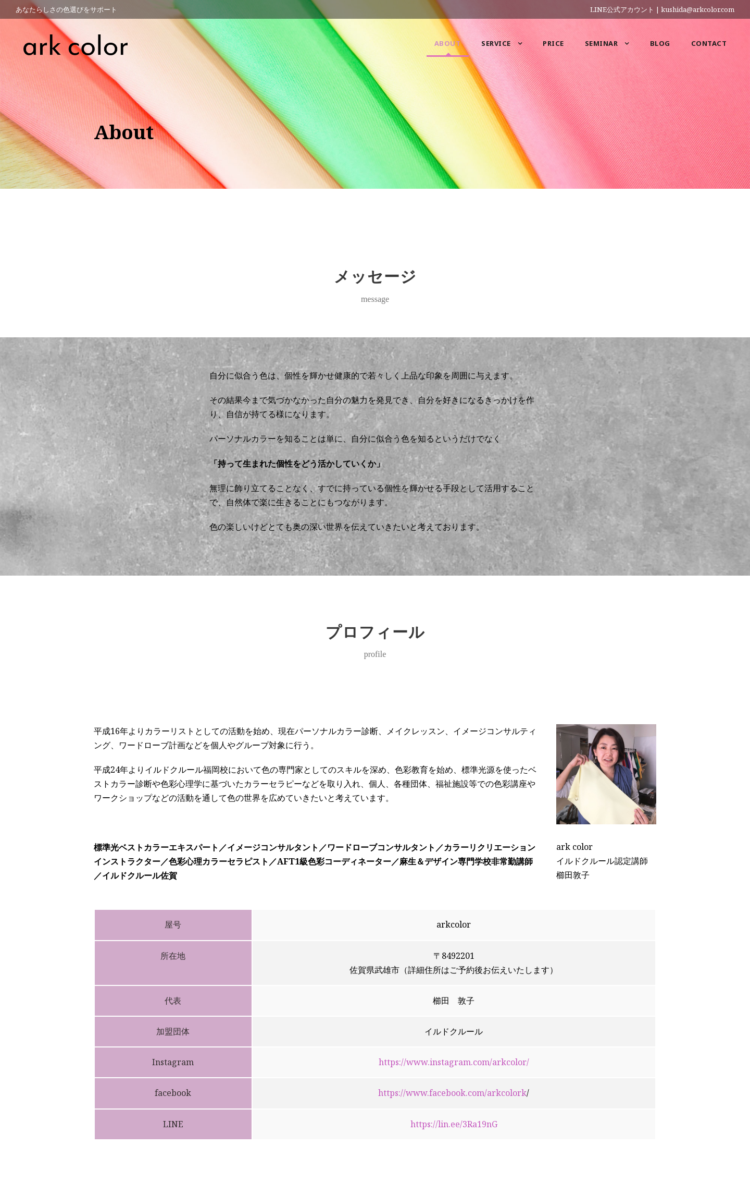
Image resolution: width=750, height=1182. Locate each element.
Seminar (601, 43)
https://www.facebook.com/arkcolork (452, 1093)
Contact (709, 43)
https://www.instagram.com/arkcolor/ (454, 1062)
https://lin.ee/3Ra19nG (453, 1124)
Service (496, 43)
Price (553, 43)
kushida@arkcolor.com (697, 9)
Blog (660, 43)
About (447, 43)
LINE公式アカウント (622, 9)
